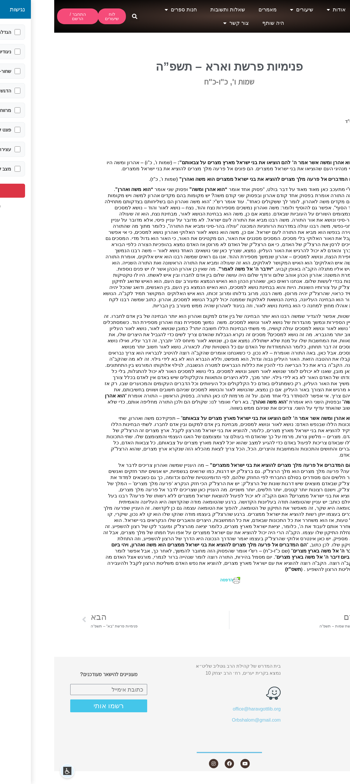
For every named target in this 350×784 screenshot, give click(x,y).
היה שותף (219, 23)
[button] (80, 16)
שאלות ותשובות (173, 10)
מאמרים (213, 10)
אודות (281, 9)
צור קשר (182, 23)
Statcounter (338, 780)
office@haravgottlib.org (202, 708)
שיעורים (247, 9)
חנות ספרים (126, 9)
